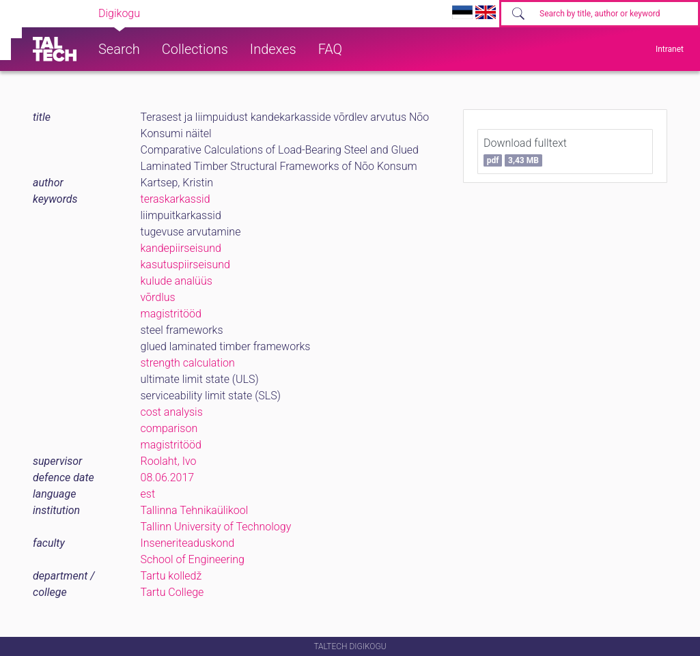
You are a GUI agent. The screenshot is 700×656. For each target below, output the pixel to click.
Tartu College (172, 592)
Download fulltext (525, 152)
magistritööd (171, 313)
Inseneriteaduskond (188, 543)
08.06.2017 (168, 477)
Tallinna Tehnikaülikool (195, 510)
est (148, 493)
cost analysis (172, 411)
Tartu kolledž (171, 575)
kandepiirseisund (181, 248)
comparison (169, 428)
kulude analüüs (176, 280)
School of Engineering (192, 559)
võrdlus (158, 297)
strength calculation (188, 362)
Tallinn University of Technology (216, 526)
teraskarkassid (175, 198)
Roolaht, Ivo (169, 461)
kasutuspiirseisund (185, 264)
